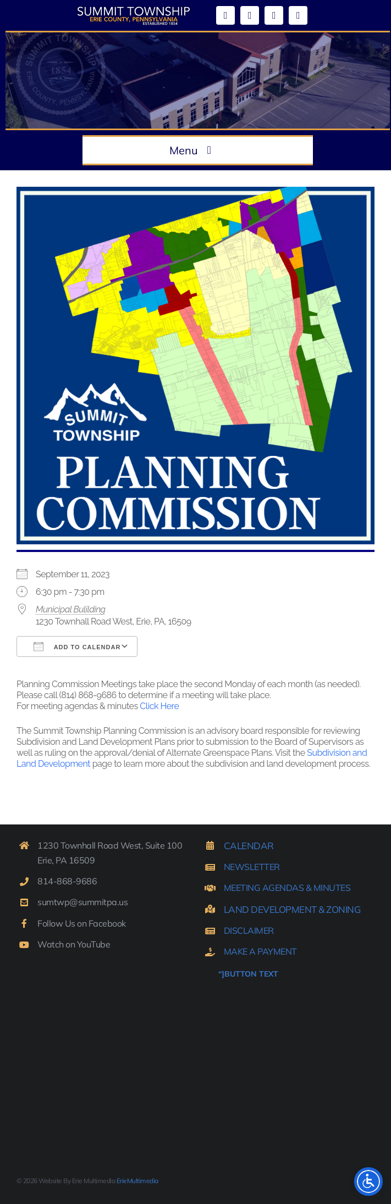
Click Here (159, 706)
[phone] (298, 15)
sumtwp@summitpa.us (82, 901)
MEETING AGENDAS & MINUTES (287, 887)
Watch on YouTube (73, 944)
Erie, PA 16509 (66, 860)
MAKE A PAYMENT (260, 951)
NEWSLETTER (252, 866)
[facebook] (225, 15)
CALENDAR (249, 845)
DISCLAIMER (249, 930)
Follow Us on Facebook (81, 923)
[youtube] (249, 15)
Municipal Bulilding (71, 609)
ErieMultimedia (137, 1181)
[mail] (274, 15)
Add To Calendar (77, 646)
